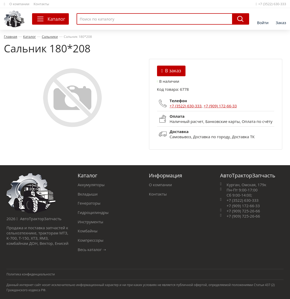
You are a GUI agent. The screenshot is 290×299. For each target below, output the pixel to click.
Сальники (50, 36)
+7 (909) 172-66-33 (220, 105)
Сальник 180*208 (78, 36)
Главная (10, 36)
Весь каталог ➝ (92, 248)
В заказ (171, 70)
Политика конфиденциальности (30, 272)
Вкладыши (88, 193)
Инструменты (90, 220)
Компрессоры (90, 238)
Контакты (41, 4)
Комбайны (88, 229)
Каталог (29, 36)
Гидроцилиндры (93, 211)
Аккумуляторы (91, 184)
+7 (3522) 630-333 (271, 4)
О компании (19, 4)
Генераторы (89, 202)
